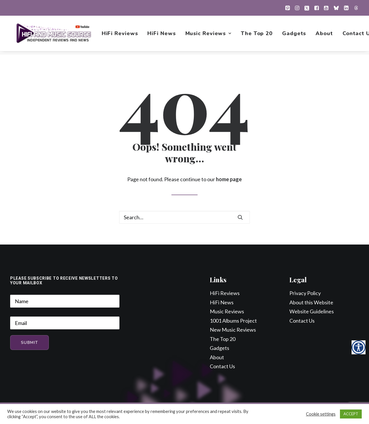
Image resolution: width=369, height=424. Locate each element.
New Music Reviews (233, 330)
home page (229, 179)
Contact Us (222, 366)
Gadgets (295, 35)
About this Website (311, 302)
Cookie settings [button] (321, 414)
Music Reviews (209, 35)
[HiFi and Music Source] (54, 35)
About (325, 35)
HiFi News (162, 35)
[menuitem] (287, 8)
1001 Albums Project (233, 321)
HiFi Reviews (120, 35)
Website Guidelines (311, 311)
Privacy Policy (305, 293)
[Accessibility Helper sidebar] (359, 347)
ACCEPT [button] (350, 414)
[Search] (184, 217)
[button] (287, 8)
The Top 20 (257, 35)
